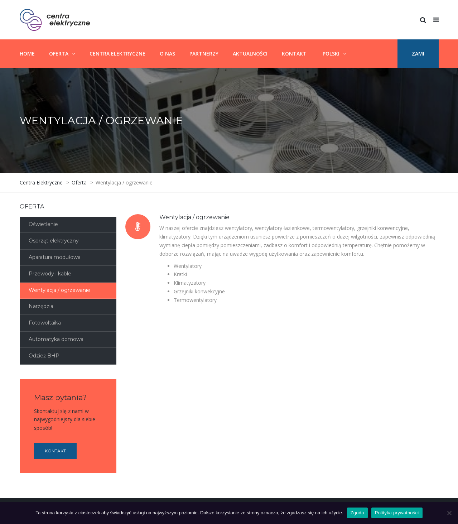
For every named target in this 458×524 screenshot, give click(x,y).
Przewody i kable (50, 273)
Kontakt (55, 450)
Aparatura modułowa (55, 257)
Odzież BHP (44, 355)
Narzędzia (41, 306)
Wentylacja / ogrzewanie (59, 290)
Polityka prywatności (397, 512)
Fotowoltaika (45, 322)
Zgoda (357, 512)
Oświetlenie (43, 224)
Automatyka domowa (56, 339)
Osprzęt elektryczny (54, 240)
